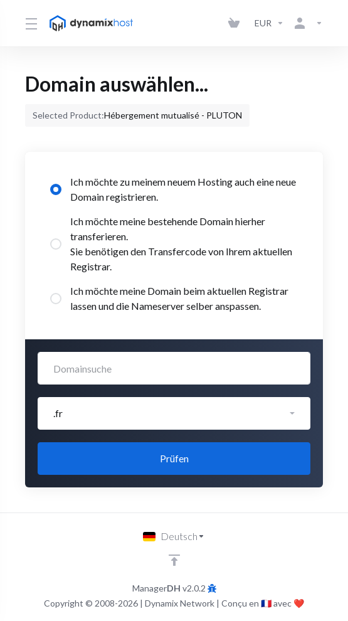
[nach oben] (174, 560)
